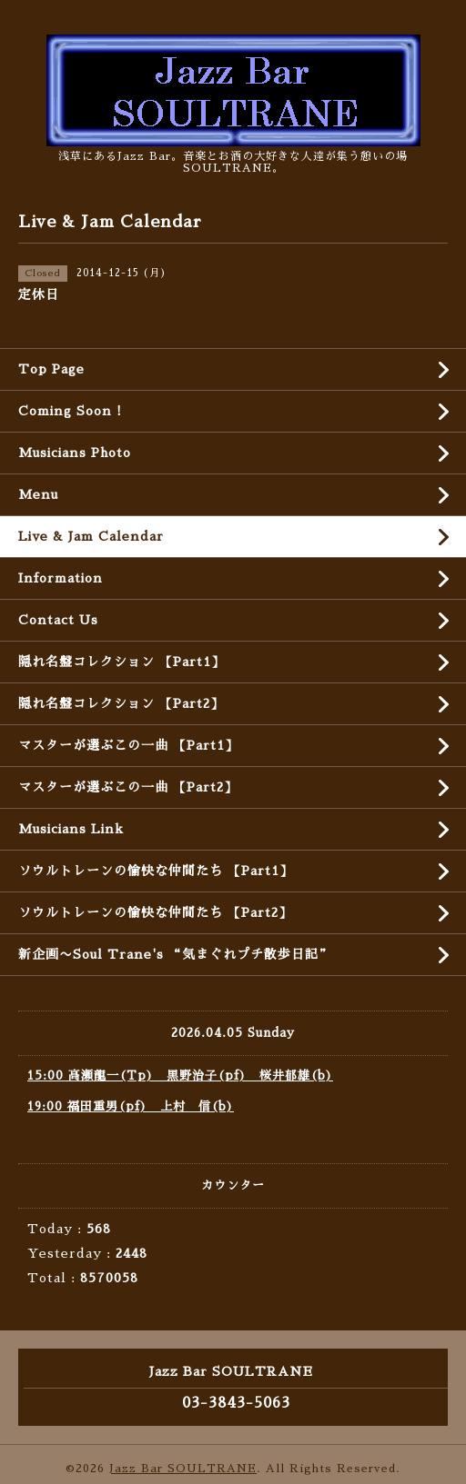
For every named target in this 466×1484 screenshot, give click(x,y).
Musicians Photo (74, 452)
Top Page (51, 369)
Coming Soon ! (70, 410)
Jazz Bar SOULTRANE (183, 1468)
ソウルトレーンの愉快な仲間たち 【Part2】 (155, 912)
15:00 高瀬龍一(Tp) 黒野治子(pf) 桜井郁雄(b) (180, 1075)
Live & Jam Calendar (91, 536)
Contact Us (58, 619)
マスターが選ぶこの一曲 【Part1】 (128, 745)
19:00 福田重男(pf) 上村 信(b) (130, 1106)
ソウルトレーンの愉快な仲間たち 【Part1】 (155, 870)
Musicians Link (71, 828)
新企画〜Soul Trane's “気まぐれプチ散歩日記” (175, 954)
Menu (38, 494)
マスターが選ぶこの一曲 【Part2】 (128, 787)
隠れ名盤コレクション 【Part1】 (121, 661)
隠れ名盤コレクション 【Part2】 (121, 703)
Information (60, 578)
